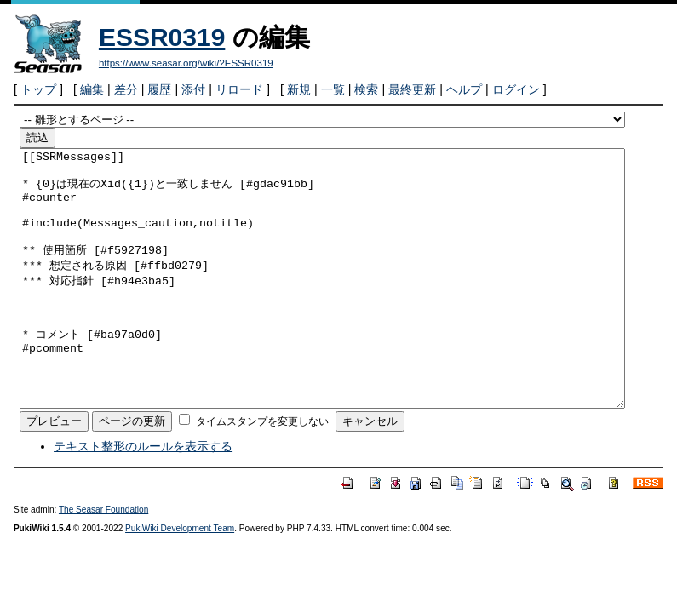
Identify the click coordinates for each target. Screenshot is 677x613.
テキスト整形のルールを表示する (143, 497)
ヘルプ (464, 89)
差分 (126, 89)
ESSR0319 (162, 37)
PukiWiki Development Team (179, 579)
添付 (193, 89)
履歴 (159, 89)
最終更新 (412, 89)
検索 (366, 89)
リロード (239, 89)
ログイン (516, 89)
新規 (299, 89)
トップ (38, 89)
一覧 (333, 89)
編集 (92, 89)
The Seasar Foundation (103, 560)
